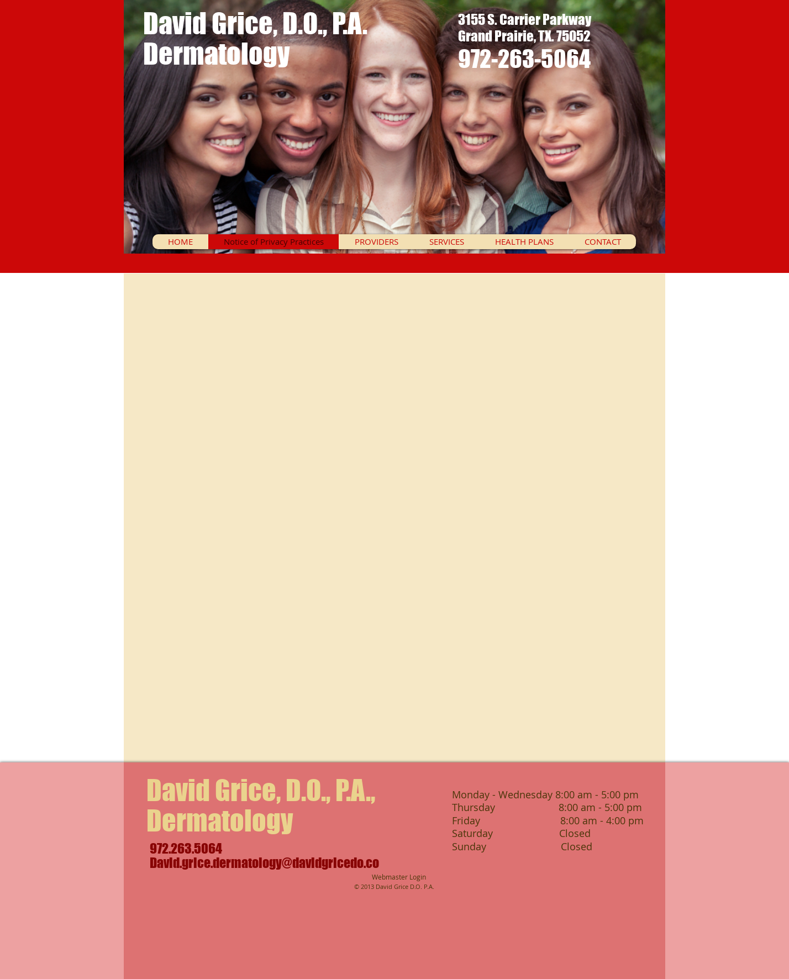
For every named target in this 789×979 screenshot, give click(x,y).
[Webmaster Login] (398, 877)
